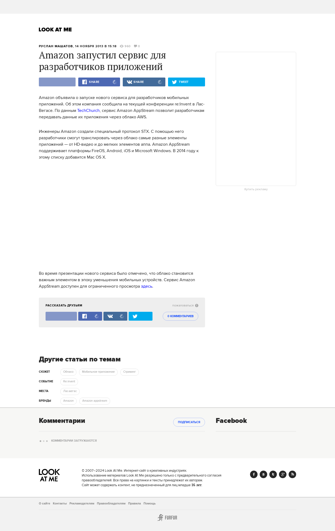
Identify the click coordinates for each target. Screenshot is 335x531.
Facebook (254, 474)
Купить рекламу (256, 189)
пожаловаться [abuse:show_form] (185, 305)
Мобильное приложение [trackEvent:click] (98, 372)
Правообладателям (111, 503)
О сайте (44, 503)
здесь (146, 286)
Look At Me (55, 29)
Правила (134, 503)
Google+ (282, 474)
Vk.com (263, 474)
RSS (292, 474)
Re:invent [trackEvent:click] (69, 381)
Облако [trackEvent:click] (68, 372)
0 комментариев (180, 316)
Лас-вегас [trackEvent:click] (70, 391)
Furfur (167, 517)
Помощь (150, 503)
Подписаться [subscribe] (189, 422)
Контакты (60, 503)
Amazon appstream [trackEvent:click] (94, 401)
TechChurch (88, 110)
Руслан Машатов (56, 46)
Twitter (273, 474)
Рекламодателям (81, 503)
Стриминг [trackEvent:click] (129, 372)
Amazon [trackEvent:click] (68, 401)
